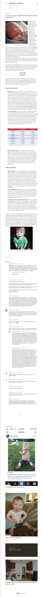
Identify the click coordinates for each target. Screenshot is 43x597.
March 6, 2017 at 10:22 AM (18, 392)
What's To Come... (15, 550)
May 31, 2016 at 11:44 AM (20, 263)
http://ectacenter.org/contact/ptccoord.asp (16, 124)
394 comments (10, 539)
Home (10, 8)
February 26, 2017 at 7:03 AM (20, 348)
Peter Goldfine (12, 379)
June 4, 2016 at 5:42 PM (15, 319)
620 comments (10, 489)
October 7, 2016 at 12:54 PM (18, 326)
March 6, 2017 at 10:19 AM (18, 386)
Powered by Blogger (21, 593)
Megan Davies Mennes (16, 331)
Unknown (10, 372)
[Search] (37, 3)
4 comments (10, 586)
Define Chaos (16, 3)
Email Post (10, 256)
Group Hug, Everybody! (13, 538)
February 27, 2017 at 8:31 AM (17, 372)
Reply (10, 277)
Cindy (10, 309)
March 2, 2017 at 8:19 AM (19, 379)
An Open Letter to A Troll (14, 487)
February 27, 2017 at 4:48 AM (20, 272)
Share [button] (6, 256)
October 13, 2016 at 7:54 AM (26, 331)
